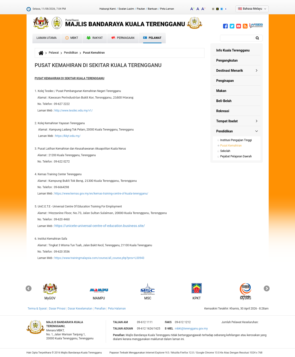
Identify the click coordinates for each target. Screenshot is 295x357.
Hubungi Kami (107, 8)
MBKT (71, 38)
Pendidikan (71, 52)
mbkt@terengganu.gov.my (191, 328)
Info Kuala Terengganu (233, 50)
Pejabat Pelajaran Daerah (236, 156)
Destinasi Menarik (229, 70)
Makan (221, 91)
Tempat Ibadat (227, 121)
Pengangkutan (227, 60)
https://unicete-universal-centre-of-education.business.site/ (99, 226)
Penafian (100, 308)
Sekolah (225, 151)
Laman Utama (47, 38)
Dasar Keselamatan (80, 308)
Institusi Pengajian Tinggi (236, 140)
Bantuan (152, 8)
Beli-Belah (224, 101)
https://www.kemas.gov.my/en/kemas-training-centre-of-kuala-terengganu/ (101, 193)
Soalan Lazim (126, 8)
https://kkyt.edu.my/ (67, 136)
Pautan (141, 8)
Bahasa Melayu (252, 8)
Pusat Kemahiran (231, 145)
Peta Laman (167, 8)
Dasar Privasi (57, 308)
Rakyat (95, 38)
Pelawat (152, 38)
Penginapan (225, 81)
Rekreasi (222, 111)
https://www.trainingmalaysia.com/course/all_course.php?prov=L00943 (99, 258)
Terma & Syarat (37, 308)
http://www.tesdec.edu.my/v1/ (73, 110)
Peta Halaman (117, 308)
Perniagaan (122, 38)
